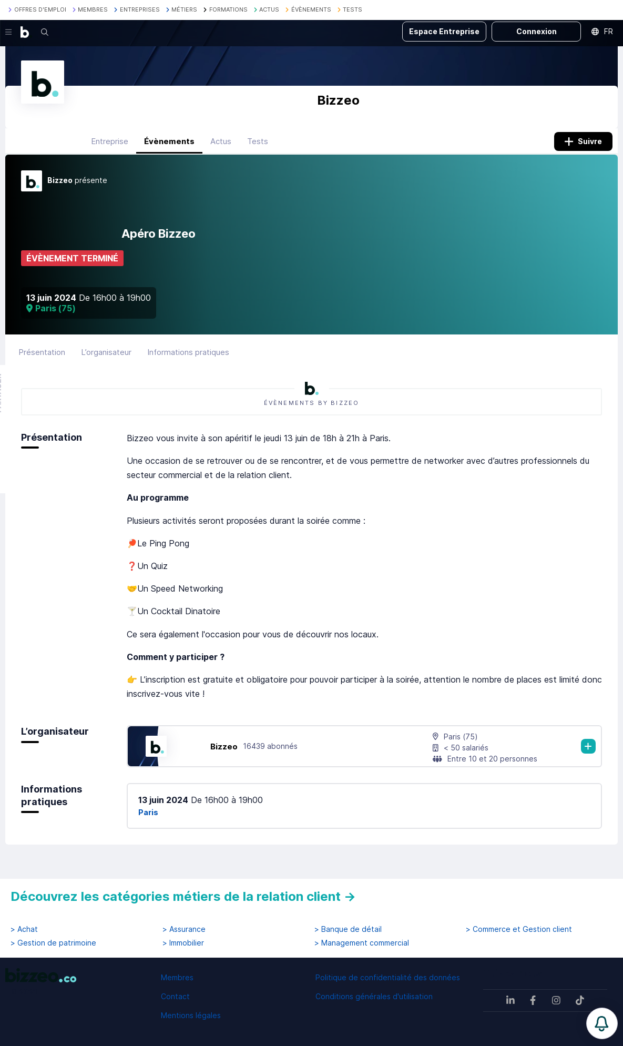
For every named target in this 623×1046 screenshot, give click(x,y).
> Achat (24, 929)
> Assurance (184, 929)
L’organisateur (106, 360)
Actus (220, 149)
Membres (177, 977)
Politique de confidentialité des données (387, 977)
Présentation (41, 360)
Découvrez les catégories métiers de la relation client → (183, 896)
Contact (175, 996)
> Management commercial (361, 943)
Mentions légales (191, 1015)
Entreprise (109, 149)
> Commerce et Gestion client (519, 929)
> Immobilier (183, 943)
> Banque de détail (348, 929)
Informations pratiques (188, 360)
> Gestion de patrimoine (53, 943)
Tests (257, 149)
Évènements (169, 149)
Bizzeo (224, 754)
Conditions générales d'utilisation (374, 996)
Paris (148, 820)
